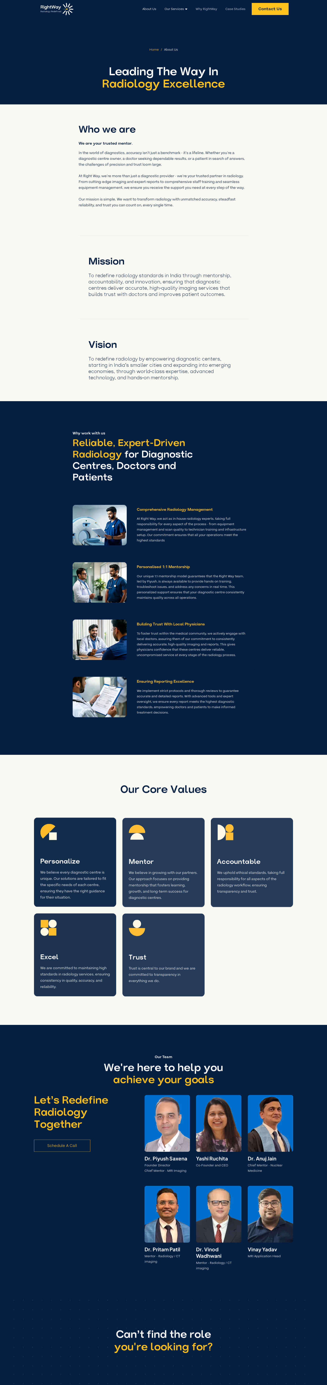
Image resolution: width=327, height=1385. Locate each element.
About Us (171, 50)
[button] (175, 8)
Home (154, 50)
